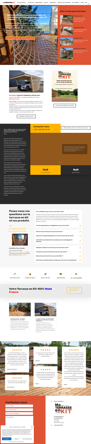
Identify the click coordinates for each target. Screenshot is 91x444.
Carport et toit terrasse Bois (64, 2)
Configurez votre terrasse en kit (75, 127)
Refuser (16, 438)
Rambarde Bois (38, 2)
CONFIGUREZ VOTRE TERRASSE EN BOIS (20, 38)
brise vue (46, 2)
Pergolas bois (53, 2)
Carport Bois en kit (26, 116)
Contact (82, 2)
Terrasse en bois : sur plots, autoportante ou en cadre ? (17, 319)
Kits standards (75, 2)
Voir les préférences (27, 438)
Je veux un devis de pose (65, 105)
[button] (32, 427)
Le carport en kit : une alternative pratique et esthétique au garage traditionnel (45, 320)
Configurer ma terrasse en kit (74, 290)
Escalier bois (31, 2)
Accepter (7, 438)
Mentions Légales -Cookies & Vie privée (16, 441)
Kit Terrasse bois (21, 2)
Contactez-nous (17, 230)
